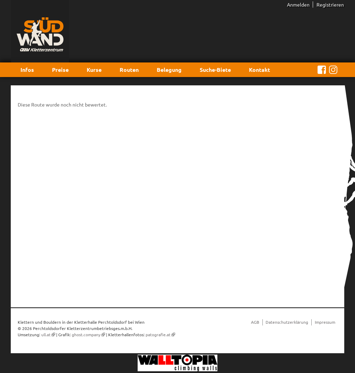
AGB (255, 322)
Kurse (94, 69)
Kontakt (259, 69)
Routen (129, 69)
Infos (27, 69)
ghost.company (86, 334)
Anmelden (298, 4)
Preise (60, 69)
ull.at (46, 334)
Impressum (325, 322)
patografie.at (158, 334)
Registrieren (330, 4)
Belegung (169, 69)
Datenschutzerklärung (287, 322)
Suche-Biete (215, 69)
